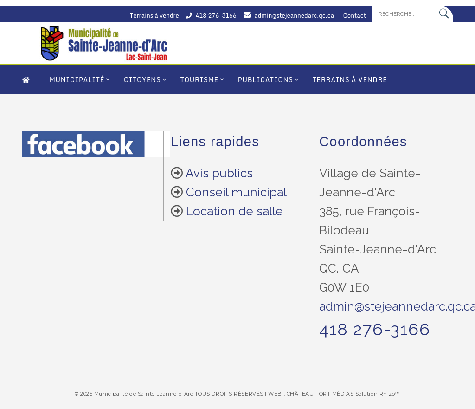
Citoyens (142, 79)
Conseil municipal (236, 192)
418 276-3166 (215, 15)
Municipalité (77, 79)
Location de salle (234, 211)
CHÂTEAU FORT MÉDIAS (320, 393)
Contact (354, 15)
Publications (265, 79)
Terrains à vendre (154, 15)
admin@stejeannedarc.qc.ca (294, 15)
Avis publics (219, 173)
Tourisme (199, 79)
